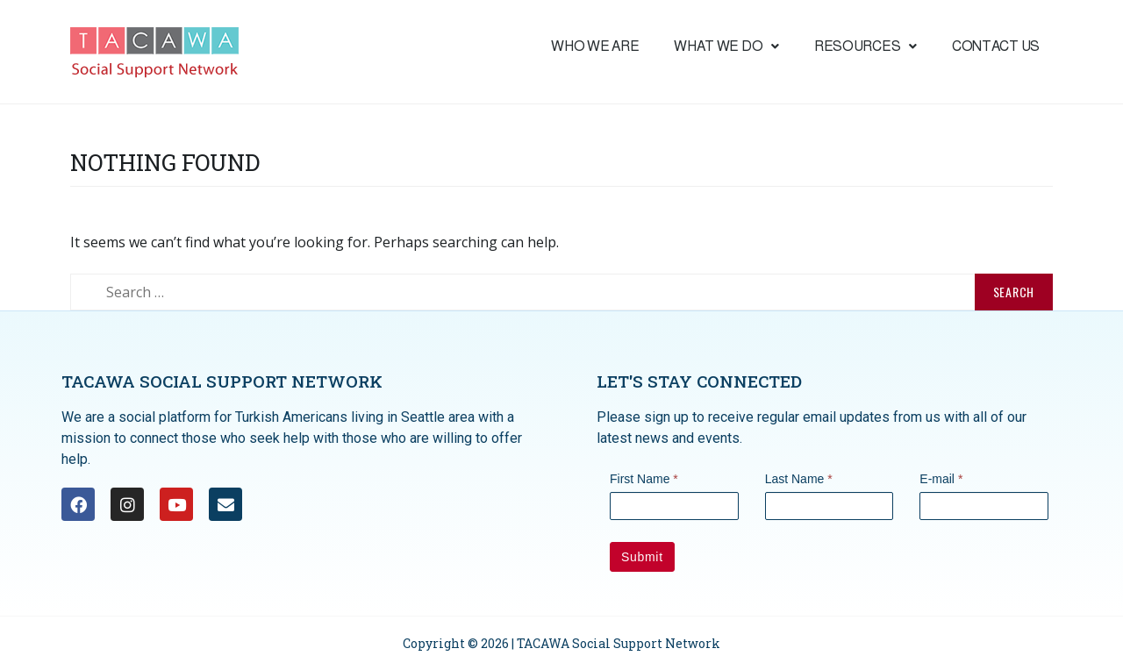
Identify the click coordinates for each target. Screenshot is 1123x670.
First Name (644, 479)
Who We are (595, 46)
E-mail (940, 479)
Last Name (799, 479)
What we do (726, 46)
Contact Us (996, 46)
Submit (642, 557)
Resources (865, 46)
